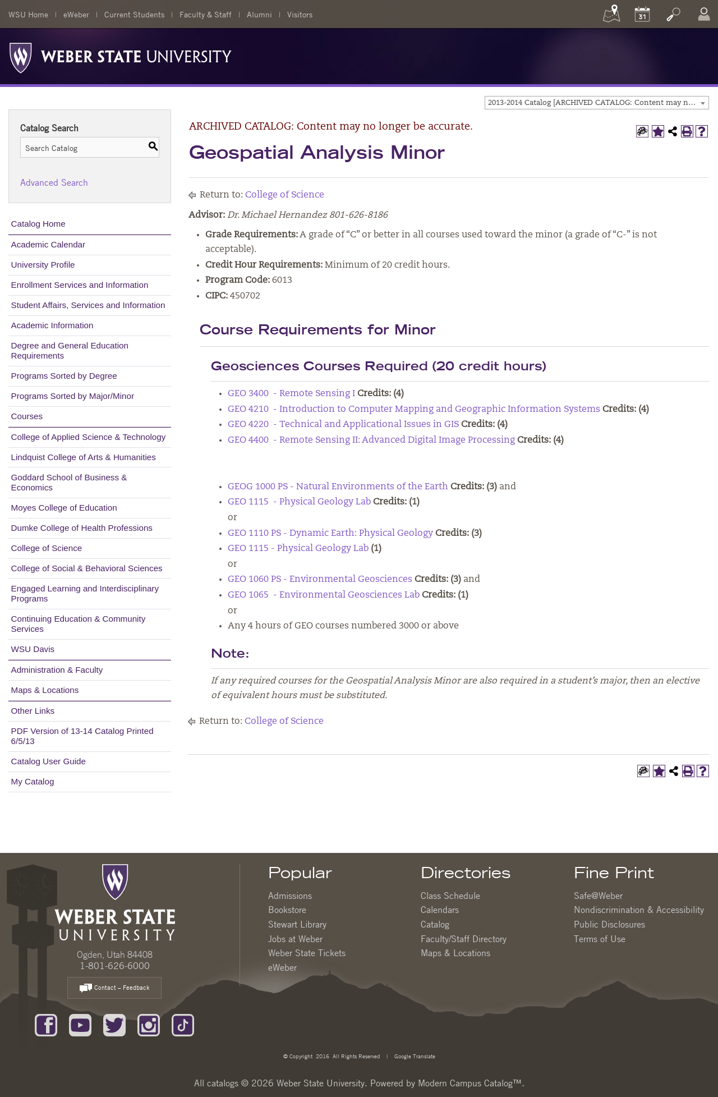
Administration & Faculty (57, 669)
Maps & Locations (45, 690)
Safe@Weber (598, 895)
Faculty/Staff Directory (464, 938)
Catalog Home (38, 223)
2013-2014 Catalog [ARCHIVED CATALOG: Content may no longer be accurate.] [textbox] (598, 103)
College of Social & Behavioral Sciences (87, 568)
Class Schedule (450, 895)
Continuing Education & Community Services (78, 624)
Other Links (33, 710)
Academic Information (52, 325)
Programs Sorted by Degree (64, 375)
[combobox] (597, 102)
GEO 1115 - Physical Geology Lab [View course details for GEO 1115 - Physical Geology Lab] (299, 502)
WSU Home (28, 14)
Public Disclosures (609, 924)
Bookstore (287, 909)
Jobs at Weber (295, 938)
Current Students (134, 14)
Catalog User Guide (48, 761)
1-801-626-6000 (115, 965)
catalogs (222, 1083)
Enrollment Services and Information (80, 285)
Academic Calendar (48, 244)
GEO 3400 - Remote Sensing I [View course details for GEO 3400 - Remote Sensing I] (291, 393)
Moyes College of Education (64, 507)
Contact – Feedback (114, 988)
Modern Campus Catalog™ (470, 1083)
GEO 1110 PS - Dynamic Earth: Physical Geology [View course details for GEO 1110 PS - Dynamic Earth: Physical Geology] (330, 533)
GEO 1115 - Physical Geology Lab (298, 548)
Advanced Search (54, 182)
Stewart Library (297, 924)
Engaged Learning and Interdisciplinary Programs (85, 593)
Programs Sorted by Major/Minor (72, 396)
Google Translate (414, 1055)
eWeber (76, 14)
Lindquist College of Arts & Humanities (83, 457)
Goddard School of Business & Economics (69, 482)
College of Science (46, 548)
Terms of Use (599, 938)
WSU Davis (33, 649)
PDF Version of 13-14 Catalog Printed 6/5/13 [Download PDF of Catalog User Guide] (82, 736)
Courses (27, 416)
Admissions (290, 895)
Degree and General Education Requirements (69, 350)
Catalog (435, 924)
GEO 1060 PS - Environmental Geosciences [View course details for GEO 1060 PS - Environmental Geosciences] (320, 579)
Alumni (259, 14)
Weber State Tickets (307, 952)
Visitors (299, 14)
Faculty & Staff (206, 14)
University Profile (43, 264)
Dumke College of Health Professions (82, 528)
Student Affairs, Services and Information (88, 305)
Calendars (440, 909)
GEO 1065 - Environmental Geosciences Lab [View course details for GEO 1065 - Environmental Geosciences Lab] (324, 595)
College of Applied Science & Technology (88, 437)
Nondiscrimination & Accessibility (639, 909)
